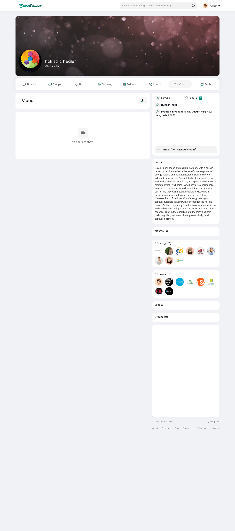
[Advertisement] (185, 348)
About (155, 428)
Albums (159, 231)
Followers (160, 274)
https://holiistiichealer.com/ (179, 149)
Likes (157, 305)
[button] (158, 5)
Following (160, 243)
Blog (177, 428)
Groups (159, 317)
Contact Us (188, 428)
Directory (166, 428)
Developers (203, 428)
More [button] (215, 428)
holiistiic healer (60, 61)
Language (213, 422)
